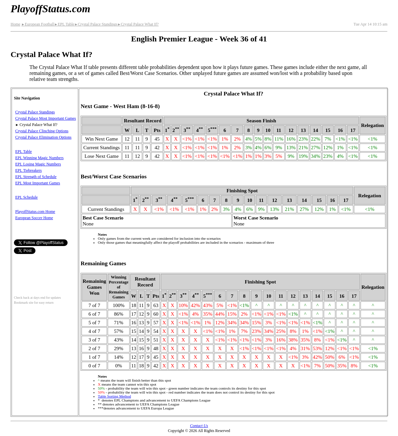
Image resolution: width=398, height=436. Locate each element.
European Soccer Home (34, 218)
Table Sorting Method (114, 396)
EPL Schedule (26, 197)
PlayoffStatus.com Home (35, 211)
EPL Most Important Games (37, 183)
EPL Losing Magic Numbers (38, 164)
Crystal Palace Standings (95, 24)
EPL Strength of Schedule (36, 176)
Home (15, 24)
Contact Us (199, 425)
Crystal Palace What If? (138, 24)
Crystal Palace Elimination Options (43, 137)
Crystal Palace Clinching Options (41, 131)
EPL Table (64, 24)
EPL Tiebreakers (28, 170)
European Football (37, 24)
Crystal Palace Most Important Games (45, 118)
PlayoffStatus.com (50, 9)
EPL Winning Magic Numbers (39, 158)
